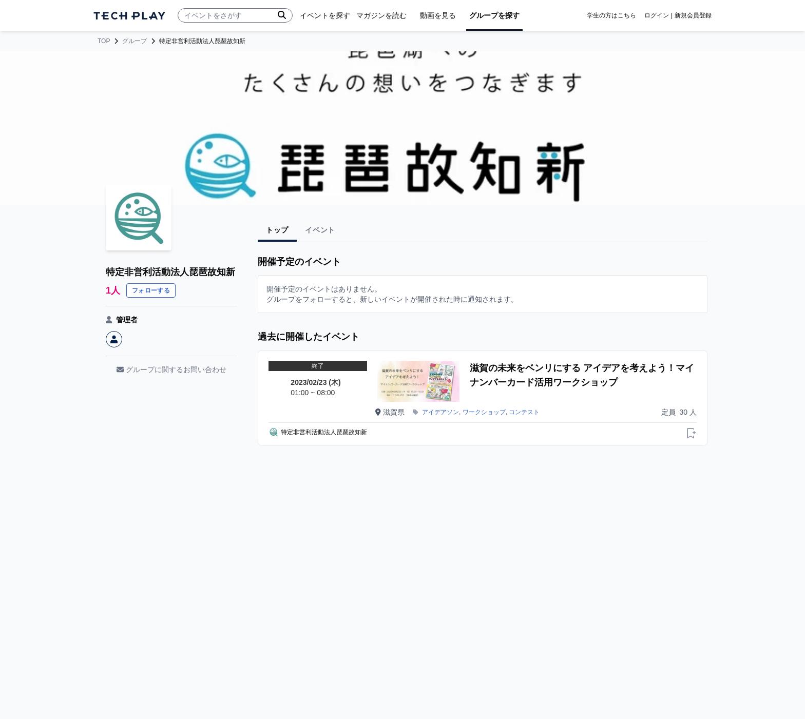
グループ (134, 41)
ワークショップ (484, 412)
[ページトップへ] (129, 16)
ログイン (656, 15)
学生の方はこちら (611, 15)
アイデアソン (440, 412)
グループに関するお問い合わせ (171, 369)
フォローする (151, 290)
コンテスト (524, 412)
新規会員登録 (693, 15)
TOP (104, 41)
